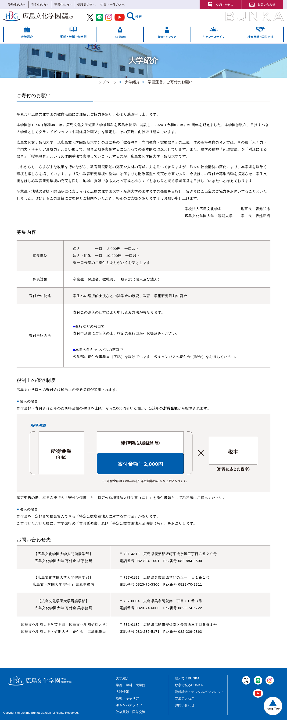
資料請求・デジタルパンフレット (199, 692)
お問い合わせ (184, 705)
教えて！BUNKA (187, 678)
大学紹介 (122, 678)
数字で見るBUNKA (189, 685)
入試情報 (122, 692)
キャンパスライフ (129, 705)
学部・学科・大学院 (130, 685)
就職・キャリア (127, 698)
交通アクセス (184, 698)
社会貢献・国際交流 (130, 712)
